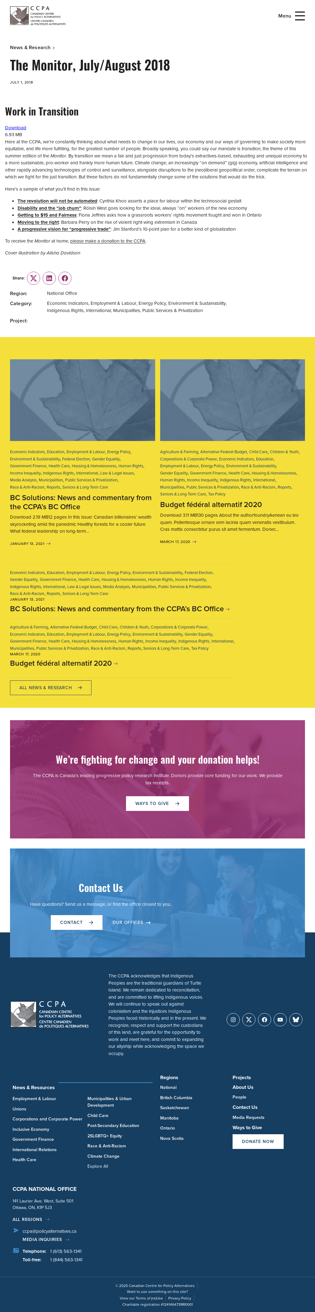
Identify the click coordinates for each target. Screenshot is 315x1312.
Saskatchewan (174, 1107)
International (87, 473)
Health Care (59, 466)
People (239, 1097)
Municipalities (51, 480)
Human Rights (130, 466)
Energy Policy (118, 452)
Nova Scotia (172, 1138)
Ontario (167, 1128)
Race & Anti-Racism (27, 487)
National (168, 1087)
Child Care (258, 452)
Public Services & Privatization (91, 480)
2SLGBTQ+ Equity (104, 1136)
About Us (243, 1087)
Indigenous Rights (58, 473)
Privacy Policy (179, 1298)
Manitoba (169, 1118)
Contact (76, 922)
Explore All (97, 1166)
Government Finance (28, 466)
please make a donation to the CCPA (107, 241)
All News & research (50, 687)
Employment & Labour (85, 452)
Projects (242, 1077)
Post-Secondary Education (113, 1125)
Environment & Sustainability (35, 459)
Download (15, 127)
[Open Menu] (300, 16)
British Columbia (176, 1097)
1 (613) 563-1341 (65, 1251)
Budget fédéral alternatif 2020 (211, 504)
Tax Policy (216, 494)
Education (55, 452)
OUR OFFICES (132, 922)
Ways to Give (247, 1127)
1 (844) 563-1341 (66, 1259)
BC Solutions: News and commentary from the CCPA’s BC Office (81, 502)
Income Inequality (25, 473)
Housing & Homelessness (94, 466)
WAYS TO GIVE (157, 803)
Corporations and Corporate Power (47, 1119)
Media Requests (249, 1117)
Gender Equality (106, 459)
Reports (53, 487)
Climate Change (103, 1156)
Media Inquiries (42, 1239)
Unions (19, 1109)
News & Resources (34, 1087)
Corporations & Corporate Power (188, 459)
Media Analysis (23, 480)
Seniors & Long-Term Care (85, 487)
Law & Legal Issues (117, 473)
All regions (27, 1219)
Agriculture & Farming (179, 452)
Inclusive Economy (31, 1129)
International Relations (35, 1149)
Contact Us (245, 1107)
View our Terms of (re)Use (141, 1298)
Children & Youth (284, 452)
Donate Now (258, 1141)
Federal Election (76, 459)
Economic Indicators (27, 452)
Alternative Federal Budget (223, 452)
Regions (169, 1077)
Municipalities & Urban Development (109, 1102)
